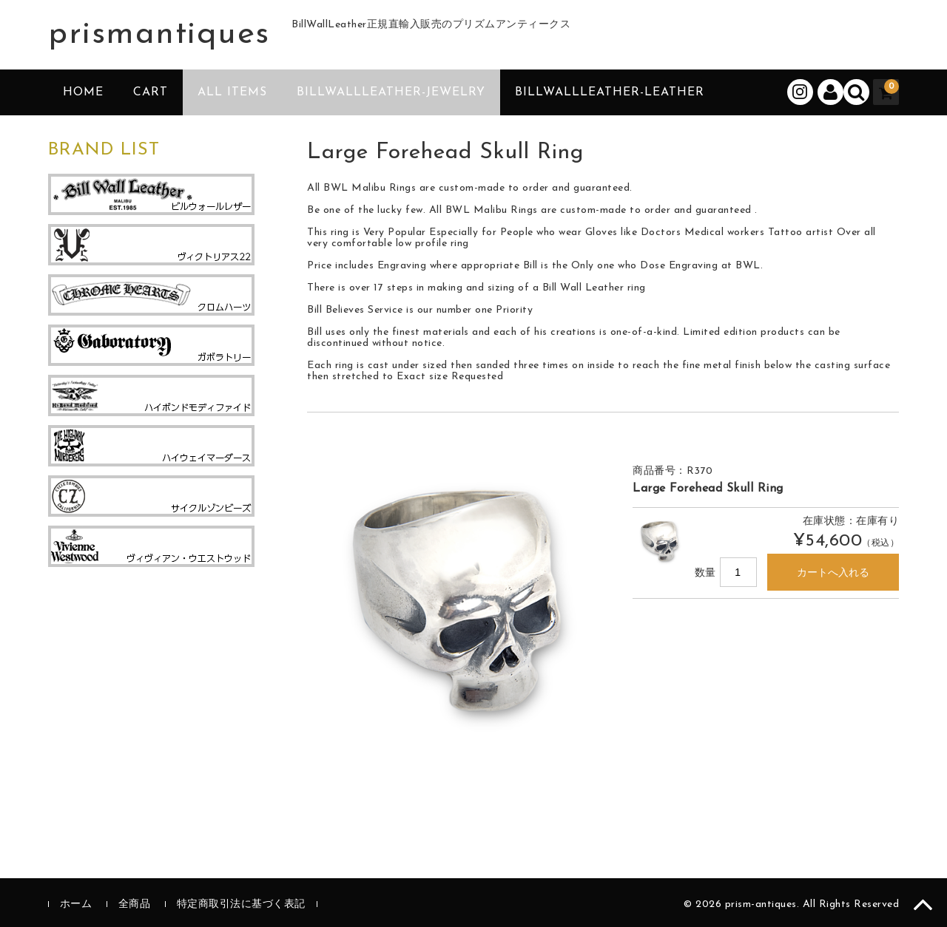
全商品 (134, 904)
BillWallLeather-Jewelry (391, 92)
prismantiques (159, 34)
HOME (83, 92)
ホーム (76, 904)
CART (150, 92)
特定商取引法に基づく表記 (241, 904)
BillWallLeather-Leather (609, 92)
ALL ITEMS (232, 92)
